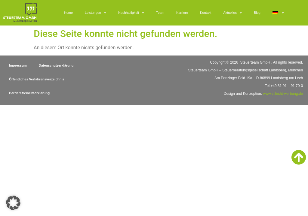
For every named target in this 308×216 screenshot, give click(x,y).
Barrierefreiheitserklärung (29, 93)
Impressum (18, 65)
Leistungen (95, 12)
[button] (13, 203)
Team (160, 12)
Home (68, 12)
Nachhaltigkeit (131, 12)
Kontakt (205, 12)
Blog (257, 12)
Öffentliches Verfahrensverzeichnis (36, 79)
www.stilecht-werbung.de (283, 94)
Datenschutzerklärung (56, 65)
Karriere (182, 12)
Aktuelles (232, 12)
